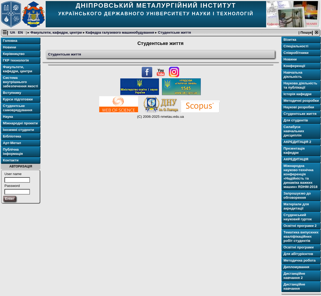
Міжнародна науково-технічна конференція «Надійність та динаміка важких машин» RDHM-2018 (300, 176)
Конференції (294, 66)
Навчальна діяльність (292, 74)
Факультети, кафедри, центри (56, 32)
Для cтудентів (295, 120)
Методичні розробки (301, 101)
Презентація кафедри (294, 150)
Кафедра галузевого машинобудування (120, 32)
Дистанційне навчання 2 (294, 276)
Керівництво (14, 54)
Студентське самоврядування (17, 108)
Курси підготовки (18, 99)
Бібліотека (12, 136)
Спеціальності (295, 46)
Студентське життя (174, 32)
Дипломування (296, 267)
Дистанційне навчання (294, 286)
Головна (10, 41)
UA (13, 32)
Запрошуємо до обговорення (297, 195)
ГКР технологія (16, 60)
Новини (9, 47)
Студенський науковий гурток (297, 217)
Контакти (11, 160)
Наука (8, 117)
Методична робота (299, 260)
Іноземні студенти (18, 130)
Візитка (289, 40)
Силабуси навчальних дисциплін (293, 131)
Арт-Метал (12, 143)
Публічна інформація (13, 151)
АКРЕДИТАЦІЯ (295, 159)
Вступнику (12, 93)
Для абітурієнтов (298, 254)
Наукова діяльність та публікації (300, 85)
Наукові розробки (298, 107)
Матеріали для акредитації (296, 206)
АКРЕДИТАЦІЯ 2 (297, 142)
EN (21, 32)
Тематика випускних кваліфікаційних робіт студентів (301, 236)
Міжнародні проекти (20, 123)
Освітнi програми (298, 247)
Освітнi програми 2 (300, 226)
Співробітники (295, 53)
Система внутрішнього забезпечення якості (20, 82)
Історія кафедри (297, 94)
